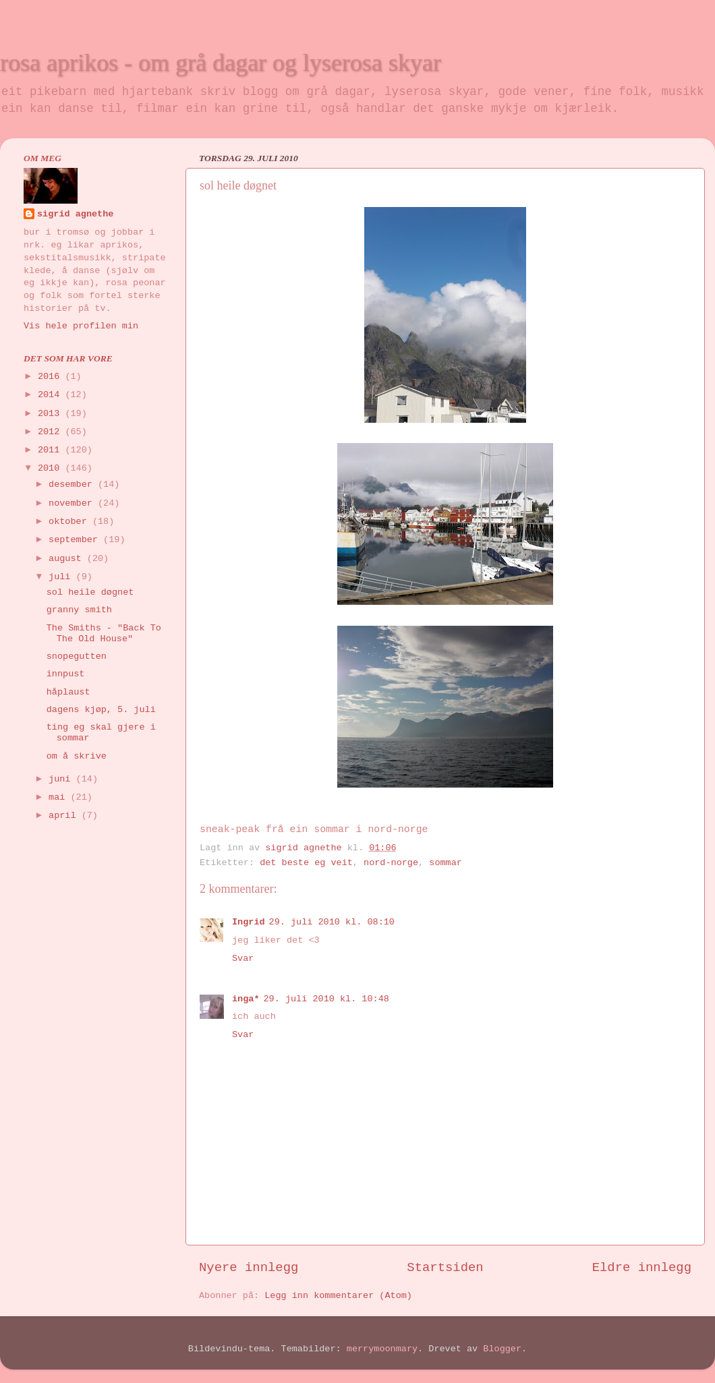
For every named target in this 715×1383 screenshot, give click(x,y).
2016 (51, 377)
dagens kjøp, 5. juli (101, 710)
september (76, 540)
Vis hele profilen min (81, 326)
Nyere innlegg (248, 1267)
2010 (51, 468)
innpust (66, 674)
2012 (51, 432)
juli (62, 577)
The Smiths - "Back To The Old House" (104, 633)
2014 (51, 395)
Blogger (502, 1349)
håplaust (68, 692)
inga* (246, 999)
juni (62, 779)
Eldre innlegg (641, 1267)
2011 (51, 450)
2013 (51, 414)
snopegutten (77, 656)
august (68, 559)
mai (59, 797)
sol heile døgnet (90, 592)
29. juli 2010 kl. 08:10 (332, 922)
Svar (243, 958)
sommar (445, 863)
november (73, 503)
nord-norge (391, 863)
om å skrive (77, 756)
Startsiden (445, 1267)
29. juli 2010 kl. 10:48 (326, 999)
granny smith (79, 610)
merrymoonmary (382, 1349)
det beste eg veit (306, 863)
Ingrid (248, 922)
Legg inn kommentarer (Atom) (338, 1296)
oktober (70, 522)
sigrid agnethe (75, 214)
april (65, 816)
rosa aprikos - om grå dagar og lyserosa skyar (220, 62)
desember (73, 484)
